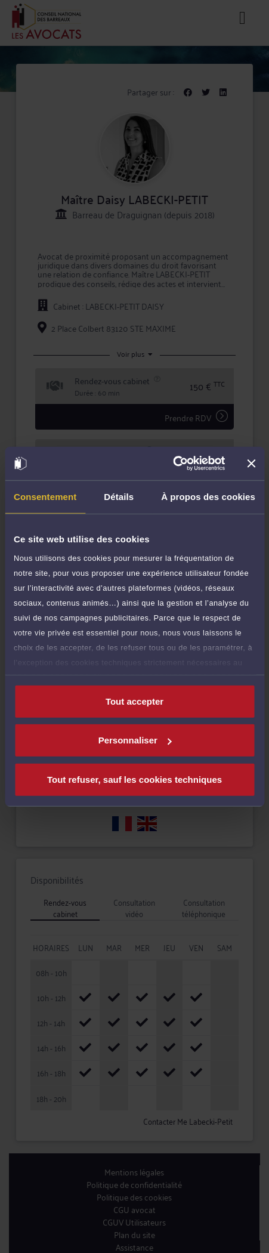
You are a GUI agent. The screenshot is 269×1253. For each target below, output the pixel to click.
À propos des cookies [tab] (208, 496)
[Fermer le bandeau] (251, 463)
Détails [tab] (119, 496)
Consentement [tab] (45, 496)
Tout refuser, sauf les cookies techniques (134, 779)
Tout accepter (134, 701)
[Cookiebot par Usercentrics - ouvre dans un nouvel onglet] (172, 463)
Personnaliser (135, 740)
